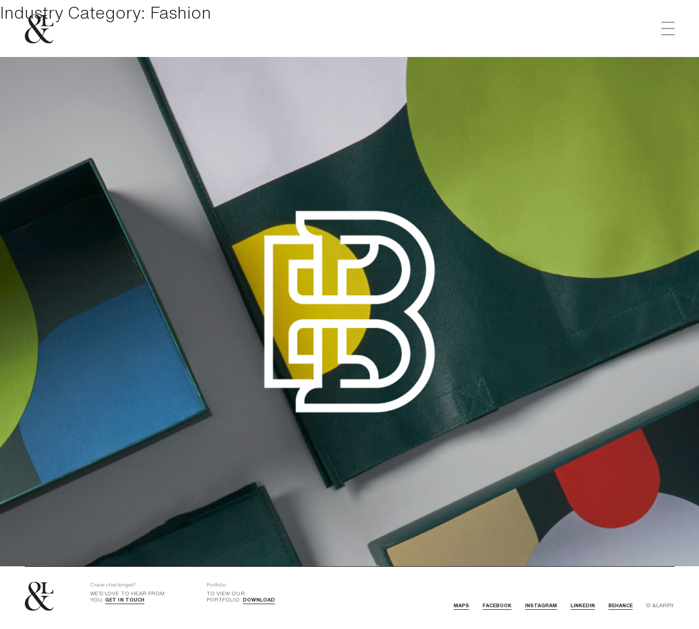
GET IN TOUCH (124, 599)
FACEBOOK (497, 605)
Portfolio (216, 584)
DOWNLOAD (259, 599)
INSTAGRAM (541, 605)
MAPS (461, 605)
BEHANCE (620, 605)
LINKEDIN (583, 605)
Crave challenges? (113, 584)
